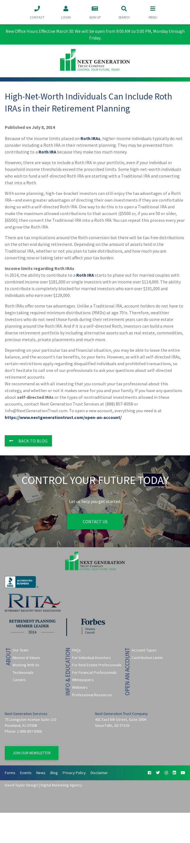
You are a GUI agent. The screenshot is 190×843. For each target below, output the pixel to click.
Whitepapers (83, 679)
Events (26, 772)
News (41, 772)
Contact (37, 11)
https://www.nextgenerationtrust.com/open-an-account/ (63, 417)
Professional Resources (92, 694)
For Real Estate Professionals (97, 664)
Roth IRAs (90, 138)
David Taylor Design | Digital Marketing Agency (43, 785)
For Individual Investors (91, 657)
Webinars (80, 687)
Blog (54, 772)
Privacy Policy (74, 772)
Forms (10, 772)
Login (65, 11)
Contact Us (95, 521)
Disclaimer (99, 772)
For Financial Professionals (94, 672)
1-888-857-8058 (29, 731)
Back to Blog (28, 441)
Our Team (20, 650)
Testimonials (23, 672)
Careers (19, 679)
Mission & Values (26, 657)
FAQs (76, 650)
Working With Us (26, 664)
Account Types (144, 650)
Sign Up (95, 11)
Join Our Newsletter (32, 752)
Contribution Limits (147, 657)
